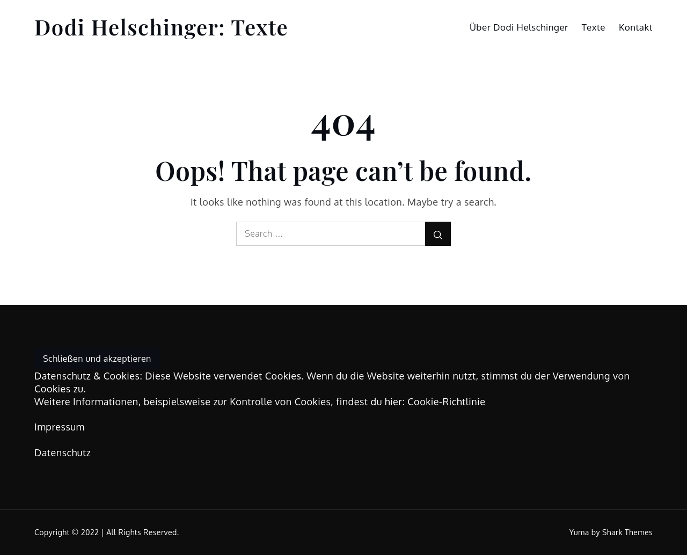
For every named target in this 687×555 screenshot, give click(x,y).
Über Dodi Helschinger (519, 27)
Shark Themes (627, 532)
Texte (593, 27)
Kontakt (636, 27)
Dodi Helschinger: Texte (161, 26)
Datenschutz (62, 452)
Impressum (59, 427)
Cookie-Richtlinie (446, 401)
